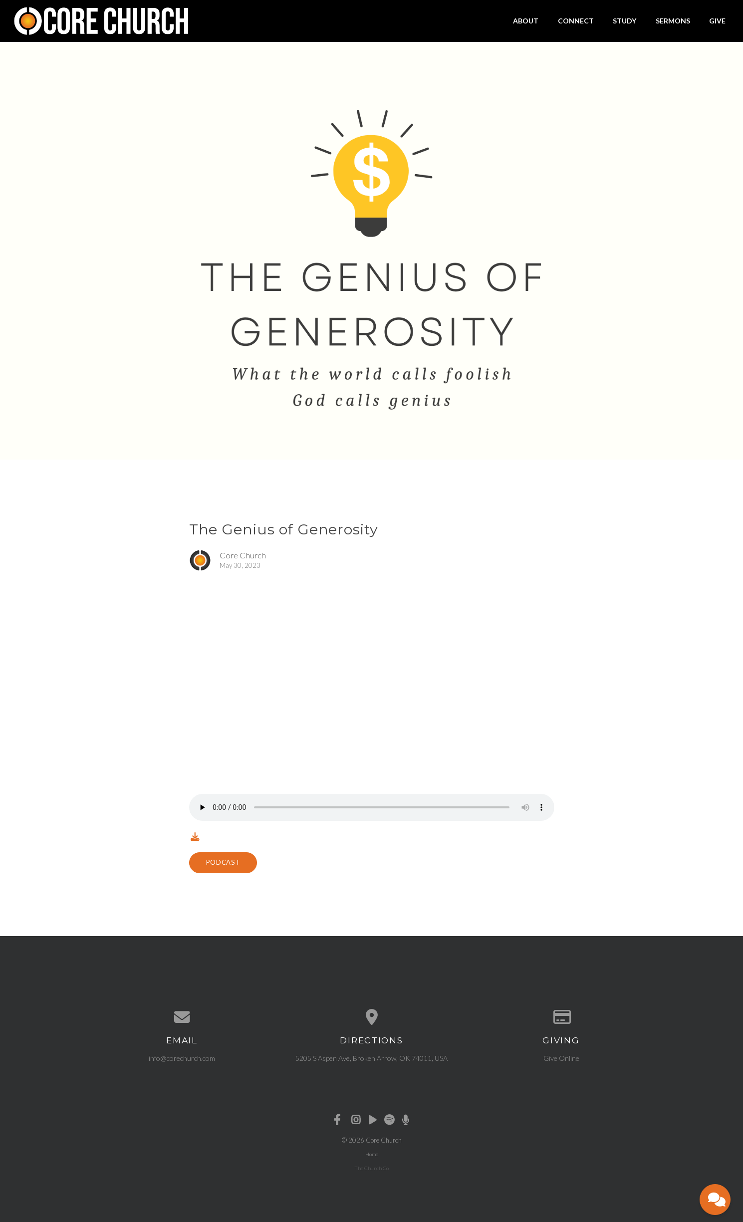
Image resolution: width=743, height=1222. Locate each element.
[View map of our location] (372, 1017)
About (525, 20)
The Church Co (371, 1168)
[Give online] (561, 1017)
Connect (576, 20)
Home (371, 1154)
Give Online (561, 1058)
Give (717, 20)
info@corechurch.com (182, 1058)
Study (624, 20)
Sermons (673, 20)
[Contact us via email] (182, 1017)
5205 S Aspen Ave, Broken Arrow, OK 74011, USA (371, 1058)
